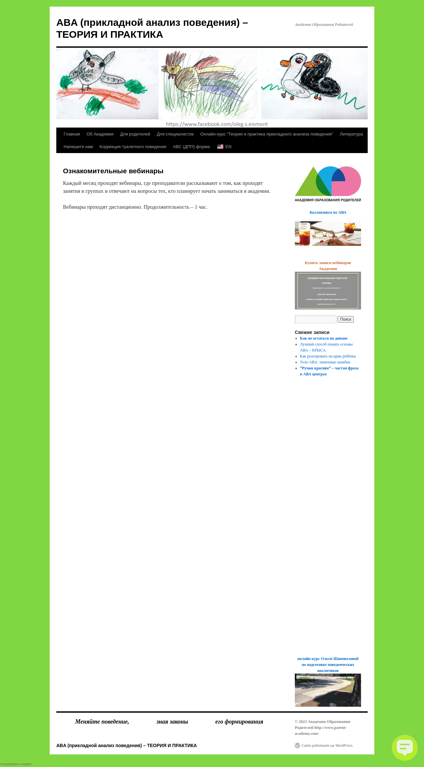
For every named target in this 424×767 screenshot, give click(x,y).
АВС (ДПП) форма (191, 146)
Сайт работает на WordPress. (327, 745)
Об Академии (99, 134)
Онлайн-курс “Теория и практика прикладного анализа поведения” (266, 134)
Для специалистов (175, 134)
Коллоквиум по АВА (327, 212)
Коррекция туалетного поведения (133, 146)
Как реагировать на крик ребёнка (328, 356)
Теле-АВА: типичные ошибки (325, 362)
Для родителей (135, 134)
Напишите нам (78, 146)
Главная (72, 134)
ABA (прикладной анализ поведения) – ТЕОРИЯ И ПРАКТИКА (126, 745)
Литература (351, 134)
